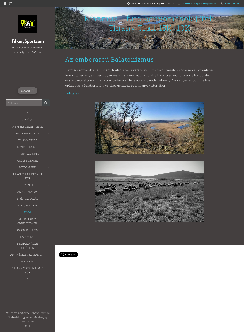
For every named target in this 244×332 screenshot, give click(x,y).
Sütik (28, 326)
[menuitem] (27, 120)
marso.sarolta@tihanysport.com (199, 3)
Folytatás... (73, 93)
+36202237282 (232, 3)
